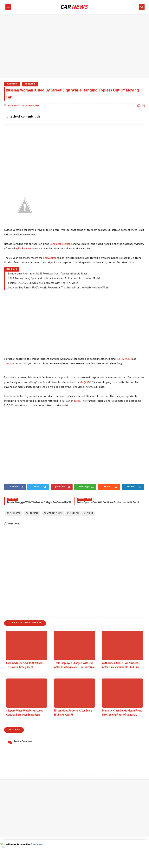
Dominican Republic (61, 244)
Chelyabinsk (49, 258)
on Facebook (124, 359)
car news (38, 845)
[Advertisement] (74, 48)
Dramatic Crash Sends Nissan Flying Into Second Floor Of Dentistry (122, 713)
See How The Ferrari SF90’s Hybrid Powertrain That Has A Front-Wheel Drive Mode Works (59, 288)
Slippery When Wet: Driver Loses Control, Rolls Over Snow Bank (24, 713)
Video (88, 513)
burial (77, 401)
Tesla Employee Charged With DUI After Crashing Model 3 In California (74, 665)
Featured (30, 84)
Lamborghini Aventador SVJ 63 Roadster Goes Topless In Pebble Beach (47, 274)
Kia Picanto (24, 249)
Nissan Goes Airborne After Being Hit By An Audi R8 (73, 713)
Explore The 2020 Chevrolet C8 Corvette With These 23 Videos (44, 283)
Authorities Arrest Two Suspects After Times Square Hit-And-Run (120, 665)
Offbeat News (53, 513)
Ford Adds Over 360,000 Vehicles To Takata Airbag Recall (24, 665)
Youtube (9, 364)
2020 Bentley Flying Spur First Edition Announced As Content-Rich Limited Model (54, 278)
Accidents (12, 84)
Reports (73, 513)
